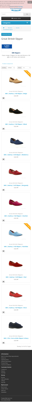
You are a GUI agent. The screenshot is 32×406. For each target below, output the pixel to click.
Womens (10, 28)
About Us (3, 358)
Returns (3, 371)
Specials (3, 382)
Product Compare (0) (7, 63)
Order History (4, 388)
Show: (19, 67)
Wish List (3, 390)
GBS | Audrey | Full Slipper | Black (16, 124)
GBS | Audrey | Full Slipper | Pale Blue (16, 246)
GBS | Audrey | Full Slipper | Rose (16, 307)
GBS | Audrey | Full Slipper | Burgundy (16, 185)
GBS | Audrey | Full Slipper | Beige (16, 93)
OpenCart (9, 398)
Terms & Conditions (6, 365)
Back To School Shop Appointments (10, 356)
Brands (17, 28)
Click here (20, 6)
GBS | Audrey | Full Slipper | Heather (16, 216)
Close (29, 2)
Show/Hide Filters (6, 34)
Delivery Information (6, 361)
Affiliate (3, 380)
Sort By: (4, 67)
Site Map (3, 372)
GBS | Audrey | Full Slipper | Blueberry (16, 155)
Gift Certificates (5, 379)
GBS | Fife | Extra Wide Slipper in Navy (16, 338)
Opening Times (5, 359)
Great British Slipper (8, 29)
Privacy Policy (4, 363)
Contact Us (4, 369)
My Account (4, 387)
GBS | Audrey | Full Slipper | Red (16, 277)
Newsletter (3, 392)
